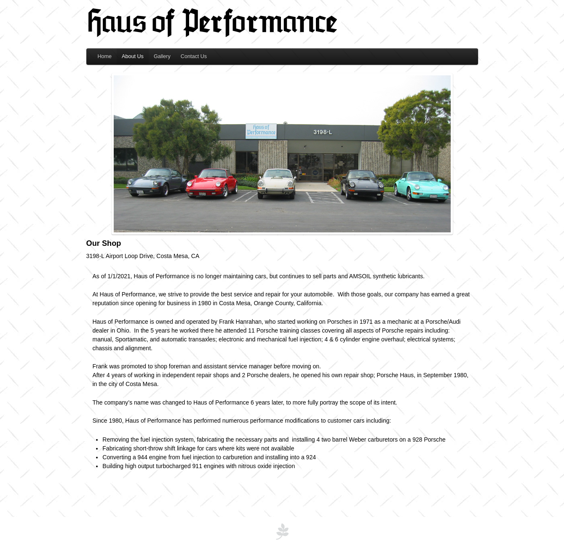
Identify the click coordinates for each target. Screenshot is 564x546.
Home (105, 56)
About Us (133, 56)
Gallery (162, 56)
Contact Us (194, 56)
